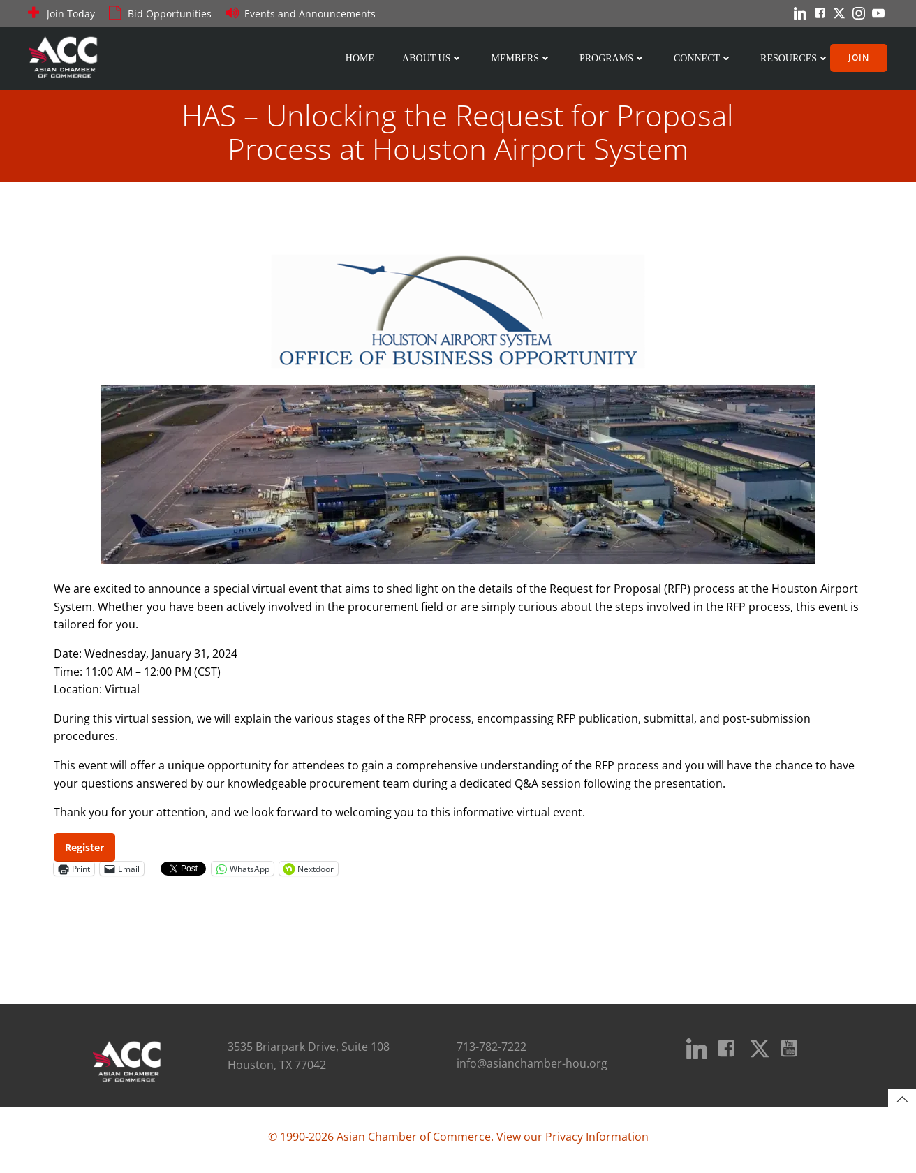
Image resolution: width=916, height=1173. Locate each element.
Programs (614, 57)
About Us (434, 57)
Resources (796, 57)
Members (522, 57)
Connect (704, 57)
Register (85, 849)
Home (361, 57)
